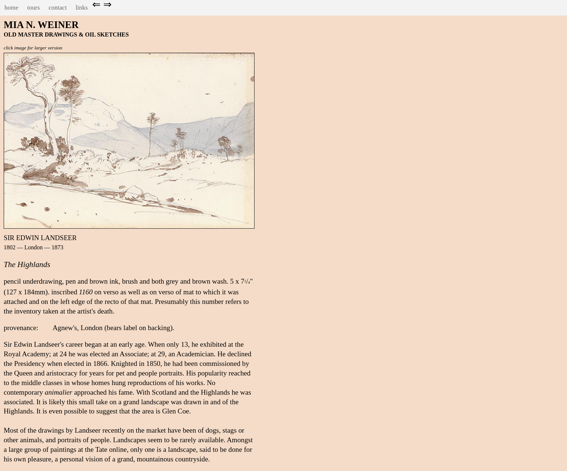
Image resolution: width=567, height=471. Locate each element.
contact (58, 7)
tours (33, 7)
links (82, 7)
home (11, 7)
